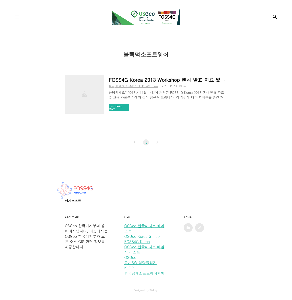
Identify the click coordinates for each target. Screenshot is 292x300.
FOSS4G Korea (137, 241)
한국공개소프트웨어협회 (144, 273)
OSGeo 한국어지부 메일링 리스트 (144, 249)
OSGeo (130, 257)
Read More (115, 107)
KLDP (129, 267)
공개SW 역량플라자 (140, 262)
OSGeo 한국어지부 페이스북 (144, 228)
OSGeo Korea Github (142, 236)
